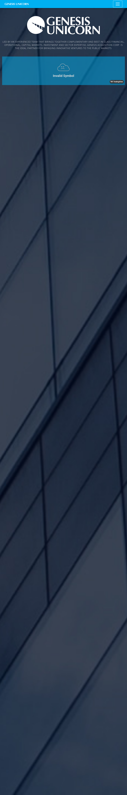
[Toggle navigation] (117, 4)
